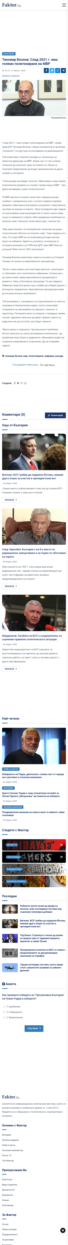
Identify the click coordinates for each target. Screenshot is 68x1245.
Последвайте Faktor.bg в (33, 364)
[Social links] (46, 70)
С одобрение (12, 1006)
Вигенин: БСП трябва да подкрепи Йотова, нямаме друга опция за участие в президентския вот (43, 923)
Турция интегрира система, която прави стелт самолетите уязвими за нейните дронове (41, 967)
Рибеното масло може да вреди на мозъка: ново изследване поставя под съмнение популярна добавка (40, 909)
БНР (10, 147)
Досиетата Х (8, 1190)
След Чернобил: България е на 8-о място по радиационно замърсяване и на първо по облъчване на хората (34, 553)
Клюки (5, 1200)
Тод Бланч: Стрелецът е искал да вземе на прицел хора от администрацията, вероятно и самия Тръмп (41, 938)
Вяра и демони (9, 1184)
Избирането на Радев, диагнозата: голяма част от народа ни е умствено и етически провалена (33, 776)
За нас (5, 1224)
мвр (25, 356)
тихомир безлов (13, 356)
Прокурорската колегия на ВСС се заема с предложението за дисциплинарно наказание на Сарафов (43, 953)
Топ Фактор (8, 1160)
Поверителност (10, 1234)
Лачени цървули (13, 807)
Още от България (15, 425)
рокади (59, 356)
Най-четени (10, 718)
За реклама (8, 1239)
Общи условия (9, 1229)
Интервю (8, 788)
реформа (49, 356)
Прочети (11, 500)
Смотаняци (7, 1205)
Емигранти (7, 1195)
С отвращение (13, 1012)
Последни (9, 896)
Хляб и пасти (11, 769)
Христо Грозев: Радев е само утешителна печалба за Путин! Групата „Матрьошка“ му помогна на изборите (31, 795)
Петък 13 (6, 1155)
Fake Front (7, 1179)
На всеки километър (12, 1150)
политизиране (36, 356)
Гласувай (34, 1028)
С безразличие (13, 1017)
